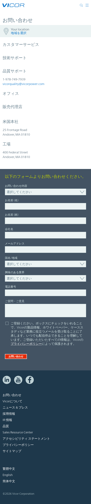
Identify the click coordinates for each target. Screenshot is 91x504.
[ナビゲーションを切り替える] (87, 5)
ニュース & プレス (15, 407)
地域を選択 (18, 33)
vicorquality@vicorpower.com (23, 84)
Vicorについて (12, 401)
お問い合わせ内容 (16, 185)
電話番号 (10, 286)
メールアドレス (14, 243)
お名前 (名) (11, 200)
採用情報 (9, 413)
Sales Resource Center (18, 432)
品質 (6, 426)
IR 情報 (7, 420)
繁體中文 (9, 468)
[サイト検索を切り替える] (82, 5)
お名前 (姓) (11, 214)
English (8, 475)
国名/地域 (11, 258)
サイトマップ (12, 451)
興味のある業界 (14, 272)
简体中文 (9, 481)
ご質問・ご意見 (14, 301)
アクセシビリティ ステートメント (26, 438)
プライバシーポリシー (26, 343)
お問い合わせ (16, 356)
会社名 (9, 229)
